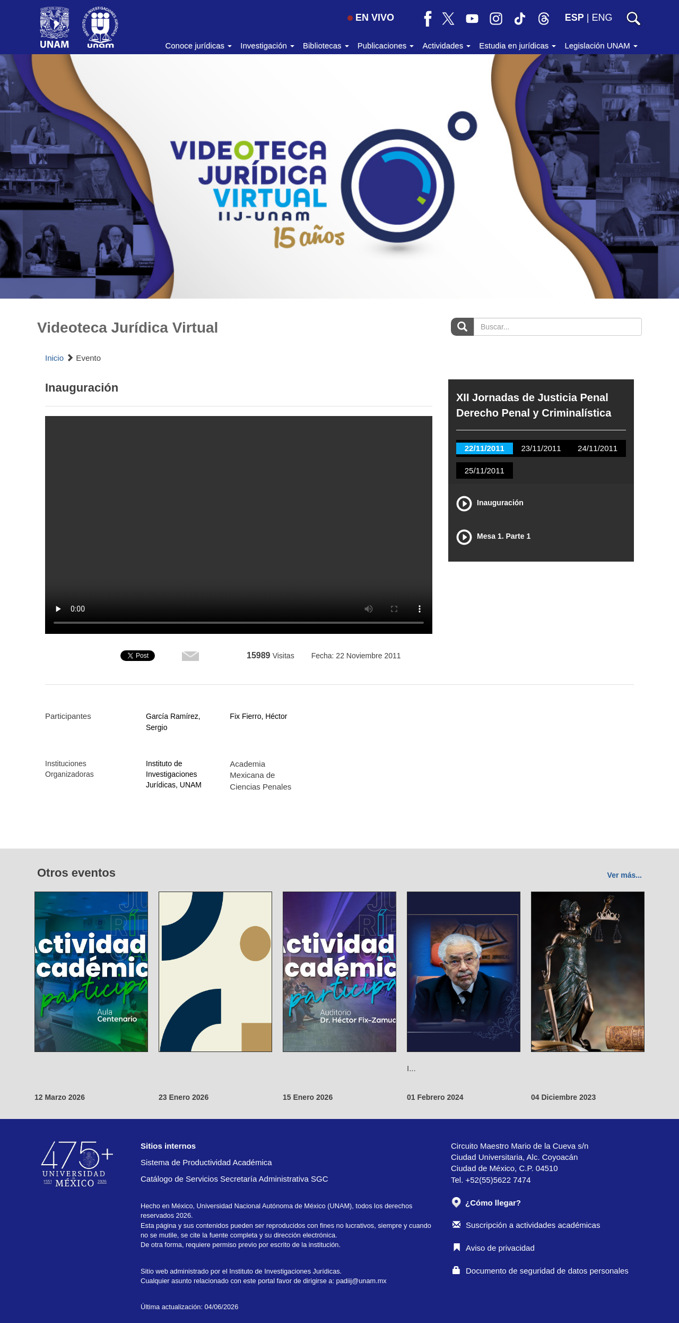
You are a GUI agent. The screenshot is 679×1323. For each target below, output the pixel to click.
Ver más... (624, 875)
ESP (574, 17)
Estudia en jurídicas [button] (517, 45)
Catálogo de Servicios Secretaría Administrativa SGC (234, 1178)
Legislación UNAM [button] (601, 45)
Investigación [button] (267, 45)
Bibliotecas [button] (326, 45)
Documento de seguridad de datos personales (540, 1270)
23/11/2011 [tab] (541, 448)
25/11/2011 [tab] (484, 470)
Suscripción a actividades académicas (526, 1224)
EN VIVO (370, 17)
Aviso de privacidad (493, 1247)
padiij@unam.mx (361, 1281)
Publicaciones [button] (386, 45)
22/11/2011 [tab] (484, 448)
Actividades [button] (446, 45)
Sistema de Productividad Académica (206, 1162)
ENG (601, 17)
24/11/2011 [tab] (597, 448)
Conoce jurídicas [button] (198, 45)
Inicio (54, 357)
